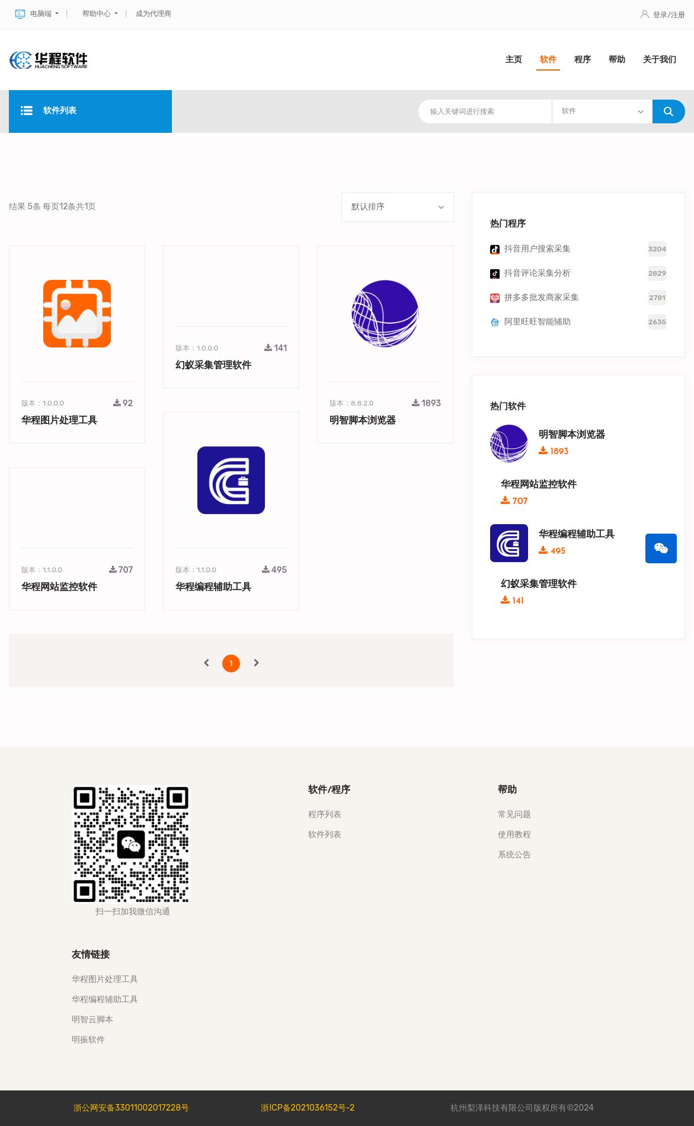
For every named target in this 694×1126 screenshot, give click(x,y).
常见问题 (514, 814)
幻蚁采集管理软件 (213, 366)
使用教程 (514, 835)
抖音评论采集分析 (537, 273)
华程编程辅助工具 (213, 587)
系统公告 (514, 855)
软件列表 (48, 111)
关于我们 (659, 60)
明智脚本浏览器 (363, 421)
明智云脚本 (92, 1020)
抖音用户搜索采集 (537, 249)
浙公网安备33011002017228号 (131, 1108)
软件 (548, 60)
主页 (514, 60)
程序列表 (324, 814)
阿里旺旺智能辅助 (537, 322)
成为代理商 (153, 13)
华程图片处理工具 (59, 421)
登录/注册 (663, 15)
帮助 (617, 60)
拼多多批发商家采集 (541, 297)
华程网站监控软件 (59, 587)
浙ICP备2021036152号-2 (307, 1108)
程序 (582, 60)
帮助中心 (97, 13)
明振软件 (88, 1040)
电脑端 (34, 14)
